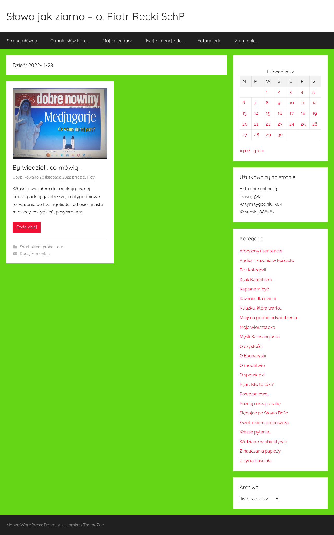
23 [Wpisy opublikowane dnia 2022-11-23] (280, 124)
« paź (245, 150)
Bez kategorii (253, 269)
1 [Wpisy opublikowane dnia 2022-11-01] (267, 91)
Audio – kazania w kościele (267, 260)
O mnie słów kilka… (69, 40)
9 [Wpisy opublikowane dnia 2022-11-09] (279, 102)
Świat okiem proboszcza (41, 247)
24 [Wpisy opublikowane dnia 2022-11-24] (291, 124)
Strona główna (22, 40)
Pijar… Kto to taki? (257, 384)
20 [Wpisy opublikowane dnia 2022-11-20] (244, 124)
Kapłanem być (254, 289)
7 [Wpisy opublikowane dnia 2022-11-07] (255, 102)
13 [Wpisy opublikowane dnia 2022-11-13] (244, 113)
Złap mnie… (246, 40)
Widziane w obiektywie (263, 441)
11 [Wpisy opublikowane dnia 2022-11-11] (303, 102)
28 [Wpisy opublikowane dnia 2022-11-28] (256, 134)
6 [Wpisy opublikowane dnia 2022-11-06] (243, 102)
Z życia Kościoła (256, 460)
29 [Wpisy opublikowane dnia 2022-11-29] (268, 134)
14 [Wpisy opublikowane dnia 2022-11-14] (256, 113)
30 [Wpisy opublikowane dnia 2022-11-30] (280, 134)
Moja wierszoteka (257, 327)
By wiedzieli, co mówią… (47, 167)
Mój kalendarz (117, 40)
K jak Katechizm (256, 279)
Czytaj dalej (26, 227)
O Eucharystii (253, 355)
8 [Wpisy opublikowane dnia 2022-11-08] (267, 102)
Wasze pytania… (255, 432)
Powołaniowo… (255, 393)
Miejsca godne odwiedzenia (268, 317)
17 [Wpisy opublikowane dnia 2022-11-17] (291, 113)
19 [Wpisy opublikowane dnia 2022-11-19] (314, 113)
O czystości (251, 346)
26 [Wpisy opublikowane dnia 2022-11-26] (314, 124)
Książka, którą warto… (261, 308)
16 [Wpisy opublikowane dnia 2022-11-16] (280, 113)
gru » (258, 150)
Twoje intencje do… (164, 40)
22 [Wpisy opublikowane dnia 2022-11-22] (268, 124)
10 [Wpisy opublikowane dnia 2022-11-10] (291, 102)
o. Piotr (89, 177)
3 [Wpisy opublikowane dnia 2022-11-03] (290, 91)
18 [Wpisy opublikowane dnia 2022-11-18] (303, 113)
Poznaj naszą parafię (260, 403)
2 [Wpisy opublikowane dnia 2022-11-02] (279, 91)
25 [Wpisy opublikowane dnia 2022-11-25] (303, 124)
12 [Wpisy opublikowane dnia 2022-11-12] (314, 102)
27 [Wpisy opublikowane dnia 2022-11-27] (244, 134)
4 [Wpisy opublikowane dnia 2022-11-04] (302, 91)
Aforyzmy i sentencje (261, 250)
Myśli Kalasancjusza (260, 336)
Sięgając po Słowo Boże (264, 412)
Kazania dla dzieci (258, 298)
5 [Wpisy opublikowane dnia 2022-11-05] (313, 91)
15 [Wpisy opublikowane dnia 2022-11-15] (268, 113)
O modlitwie (252, 365)
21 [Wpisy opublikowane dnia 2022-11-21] (256, 124)
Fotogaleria (210, 40)
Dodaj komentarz (35, 253)
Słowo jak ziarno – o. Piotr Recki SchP (95, 16)
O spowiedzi (252, 374)
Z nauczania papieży (260, 451)
